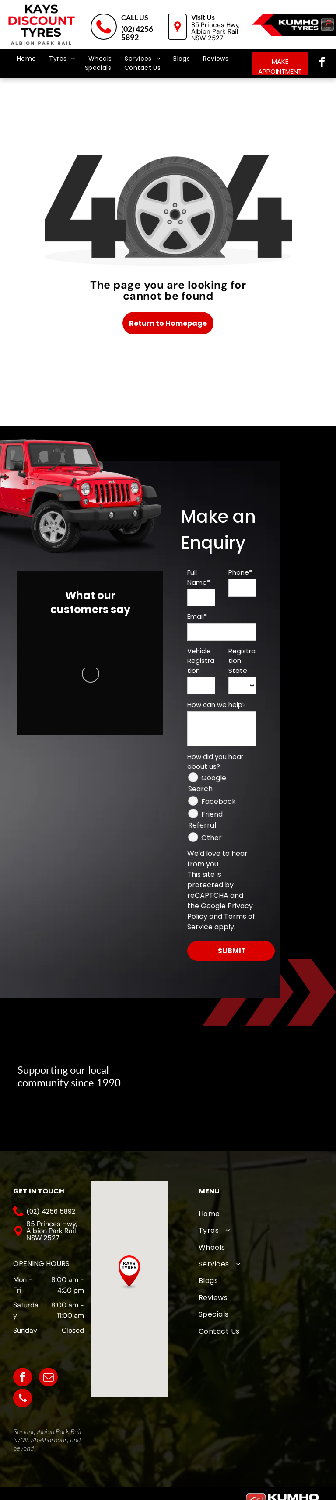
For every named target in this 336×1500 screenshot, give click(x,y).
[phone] (22, 1399)
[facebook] (322, 63)
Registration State (242, 660)
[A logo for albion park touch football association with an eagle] (187, 1071)
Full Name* (198, 577)
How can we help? (216, 704)
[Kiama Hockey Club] (274, 1117)
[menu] (19, 39)
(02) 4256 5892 (137, 33)
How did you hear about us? (215, 761)
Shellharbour (49, 1439)
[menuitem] (26, 58)
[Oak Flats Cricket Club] (187, 1117)
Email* (197, 616)
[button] (129, 1272)
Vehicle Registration (200, 660)
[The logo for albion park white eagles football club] (274, 1071)
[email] (48, 1378)
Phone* (240, 572)
